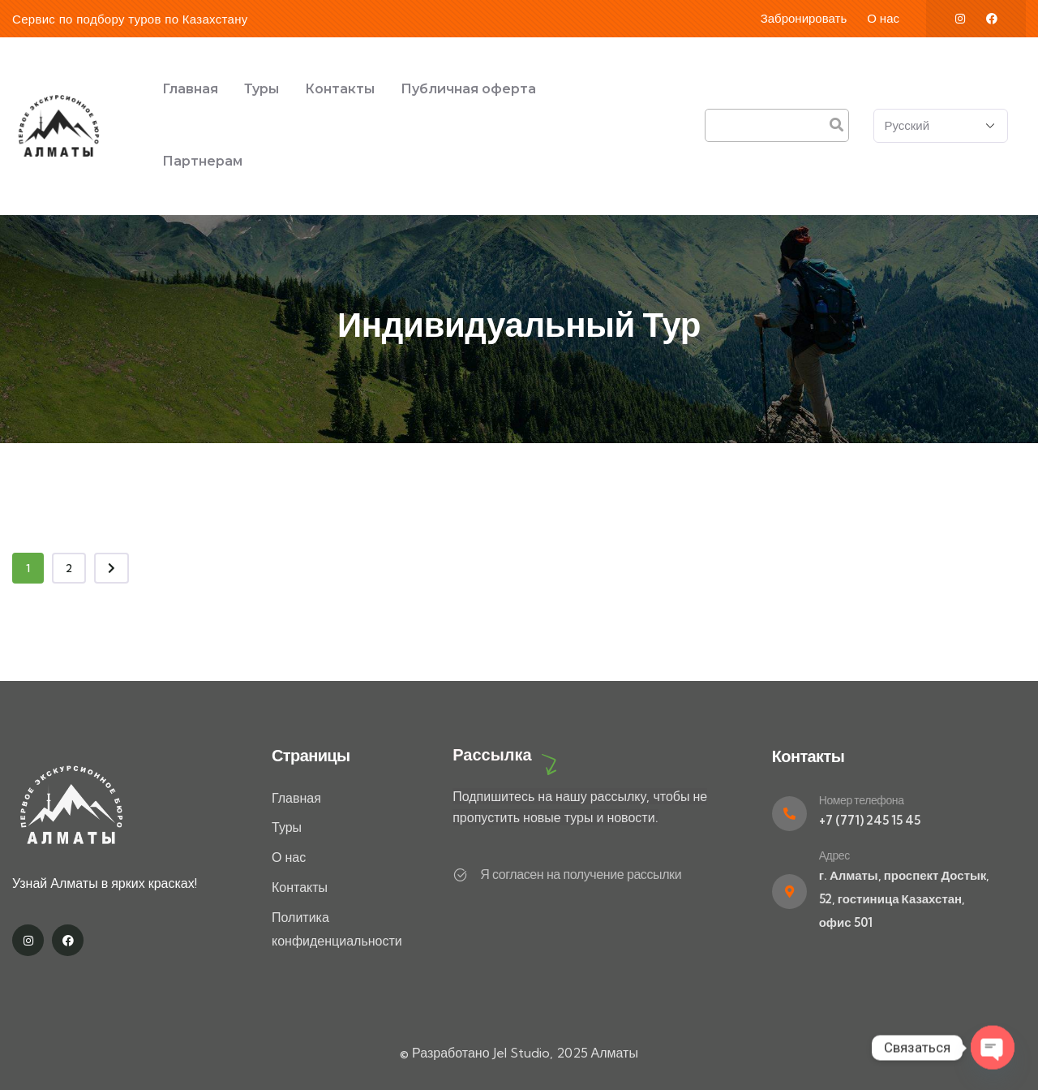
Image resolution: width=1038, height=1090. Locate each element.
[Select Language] (940, 126)
